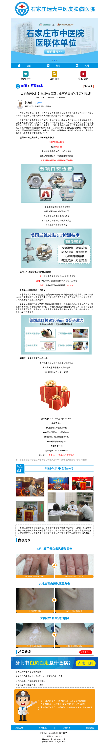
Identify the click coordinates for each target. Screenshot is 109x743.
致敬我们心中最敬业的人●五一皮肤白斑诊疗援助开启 (39, 676)
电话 (58, 65)
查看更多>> (85, 652)
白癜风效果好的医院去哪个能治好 (30, 681)
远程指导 (83, 78)
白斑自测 (54, 78)
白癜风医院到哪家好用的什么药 (29, 685)
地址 (87, 65)
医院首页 (19, 728)
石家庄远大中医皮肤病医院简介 (29, 672)
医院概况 (43, 728)
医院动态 (37, 86)
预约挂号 (26, 78)
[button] (52, 60)
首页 (29, 65)
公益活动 (66, 728)
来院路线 (90, 728)
